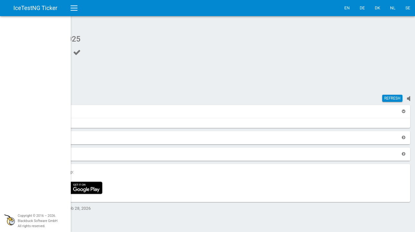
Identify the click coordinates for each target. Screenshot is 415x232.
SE (407, 7)
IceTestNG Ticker (36, 8)
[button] (87, 108)
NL (392, 7)
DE (362, 7)
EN (347, 7)
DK (377, 7)
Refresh (392, 95)
